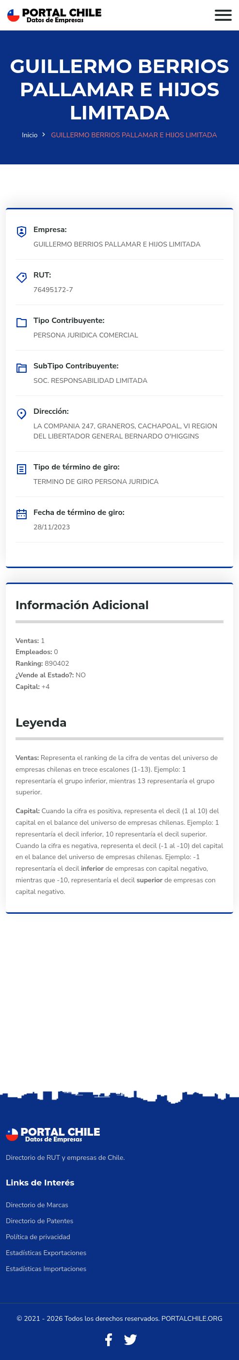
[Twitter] (130, 1340)
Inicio (29, 135)
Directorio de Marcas (37, 1205)
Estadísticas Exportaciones (46, 1253)
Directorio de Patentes (39, 1221)
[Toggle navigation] (223, 15)
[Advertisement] (119, 1015)
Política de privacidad (38, 1237)
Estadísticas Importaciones (46, 1268)
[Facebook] (108, 1340)
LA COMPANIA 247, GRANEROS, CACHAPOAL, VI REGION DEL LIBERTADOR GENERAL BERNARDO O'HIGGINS (125, 431)
